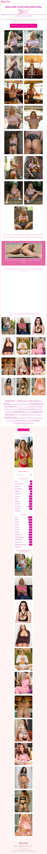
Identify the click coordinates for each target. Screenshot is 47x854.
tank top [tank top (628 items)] (13, 421)
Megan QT (17, 508)
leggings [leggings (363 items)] (27, 409)
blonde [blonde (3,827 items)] (6, 404)
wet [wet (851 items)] (32, 423)
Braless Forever (18, 542)
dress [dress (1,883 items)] (33, 407)
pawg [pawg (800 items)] (31, 412)
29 (30, 508)
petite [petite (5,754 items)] (8, 414)
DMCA (26, 846)
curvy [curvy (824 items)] (28, 407)
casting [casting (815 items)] (16, 407)
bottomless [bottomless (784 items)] (22, 404)
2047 (30, 517)
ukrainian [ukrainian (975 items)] (28, 423)
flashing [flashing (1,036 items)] (40, 407)
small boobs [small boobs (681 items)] (39, 418)
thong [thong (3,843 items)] (36, 420)
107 (30, 539)
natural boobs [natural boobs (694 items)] (8, 412)
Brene (16, 481)
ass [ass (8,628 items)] (19, 400)
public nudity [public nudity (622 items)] (18, 415)
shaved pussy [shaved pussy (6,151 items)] (10, 417)
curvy (28, 14)
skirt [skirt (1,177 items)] (29, 418)
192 (30, 529)
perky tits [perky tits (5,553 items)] (38, 411)
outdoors (37, 14)
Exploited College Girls (20, 544)
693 (30, 537)
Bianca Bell (25, 13)
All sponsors (18, 546)
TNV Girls (17, 527)
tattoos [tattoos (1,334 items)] (23, 421)
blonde (14, 14)
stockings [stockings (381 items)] (8, 421)
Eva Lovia (17, 496)
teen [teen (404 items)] (27, 421)
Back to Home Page (23, 429)
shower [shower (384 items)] (26, 418)
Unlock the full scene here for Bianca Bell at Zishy (23, 25)
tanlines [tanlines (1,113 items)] (18, 421)
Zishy (26, 11)
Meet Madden (18, 488)
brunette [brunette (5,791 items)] (34, 404)
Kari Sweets (18, 506)
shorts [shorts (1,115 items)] (22, 418)
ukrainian (23, 16)
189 (30, 496)
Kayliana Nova (18, 493)
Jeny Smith (17, 503)
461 (30, 488)
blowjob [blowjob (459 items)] (12, 404)
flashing (32, 14)
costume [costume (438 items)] (20, 406)
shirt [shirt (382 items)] (19, 418)
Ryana (16, 498)
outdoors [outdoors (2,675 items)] (21, 412)
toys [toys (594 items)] (40, 421)
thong (19, 16)
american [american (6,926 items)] (10, 401)
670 (30, 486)
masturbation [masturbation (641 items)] (39, 409)
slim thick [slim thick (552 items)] (33, 418)
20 (30, 498)
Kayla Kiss (17, 501)
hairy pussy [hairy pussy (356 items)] (10, 409)
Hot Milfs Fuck (18, 539)
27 (30, 542)
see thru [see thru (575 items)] (35, 415)
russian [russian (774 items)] (30, 415)
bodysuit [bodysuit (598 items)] (16, 404)
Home (15, 846)
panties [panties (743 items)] (27, 412)
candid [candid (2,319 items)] (10, 407)
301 (30, 524)
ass (5, 14)
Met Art (17, 519)
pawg (41, 14)
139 (30, 501)
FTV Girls (17, 532)
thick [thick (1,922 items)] (31, 421)
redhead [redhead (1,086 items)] (25, 415)
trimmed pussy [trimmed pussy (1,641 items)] (19, 423)
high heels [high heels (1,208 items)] (21, 409)
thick (16, 16)
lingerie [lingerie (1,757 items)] (32, 409)
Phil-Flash (17, 529)
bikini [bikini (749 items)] (40, 401)
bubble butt (19, 14)
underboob (29, 16)
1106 (30, 522)
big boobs (9, 14)
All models (17, 511)
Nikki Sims (17, 486)
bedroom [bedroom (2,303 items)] (25, 401)
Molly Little (17, 491)
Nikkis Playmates (19, 537)
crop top (25, 14)
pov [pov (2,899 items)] (12, 415)
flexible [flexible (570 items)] (6, 409)
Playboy (17, 524)
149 (30, 544)
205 (30, 534)
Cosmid (17, 522)
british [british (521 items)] (27, 404)
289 (30, 506)
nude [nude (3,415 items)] (15, 412)
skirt (44, 14)
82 (30, 527)
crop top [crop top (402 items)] (25, 406)
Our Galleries (26, 10)
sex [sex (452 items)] (41, 415)
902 (30, 519)
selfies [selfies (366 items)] (38, 415)
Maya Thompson (19, 484)
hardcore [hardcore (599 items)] (15, 409)
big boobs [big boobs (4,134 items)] (34, 401)
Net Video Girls (18, 534)
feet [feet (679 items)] (36, 407)
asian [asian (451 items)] (16, 401)
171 (30, 503)
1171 (30, 532)
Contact (30, 846)
